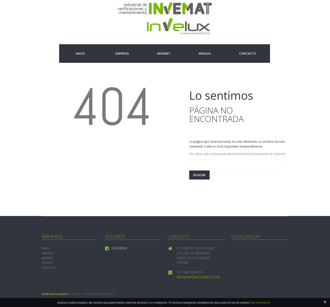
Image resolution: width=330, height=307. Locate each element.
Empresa (122, 53)
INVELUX (205, 53)
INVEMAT (163, 53)
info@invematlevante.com (198, 277)
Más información (260, 302)
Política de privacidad (98, 294)
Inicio (80, 53)
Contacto (247, 53)
